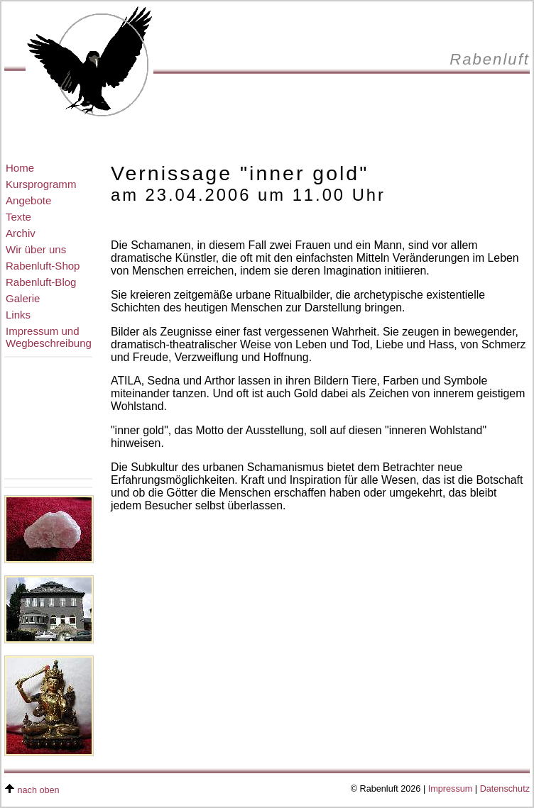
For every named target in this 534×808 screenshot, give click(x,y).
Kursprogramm (41, 184)
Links (18, 315)
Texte (18, 217)
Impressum (450, 789)
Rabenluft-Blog (41, 282)
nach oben (39, 790)
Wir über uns (36, 249)
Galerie (23, 298)
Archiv (21, 233)
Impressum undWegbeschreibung (49, 337)
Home (20, 168)
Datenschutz (505, 789)
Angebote (28, 200)
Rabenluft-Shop (43, 266)
